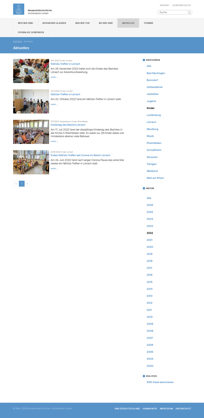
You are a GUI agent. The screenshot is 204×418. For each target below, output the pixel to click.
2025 (150, 212)
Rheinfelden (154, 143)
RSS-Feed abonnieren (160, 382)
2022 (150, 233)
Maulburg (152, 129)
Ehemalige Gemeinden (31, 32)
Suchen (189, 12)
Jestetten (153, 94)
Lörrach (151, 122)
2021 (149, 240)
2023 (150, 226)
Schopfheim (154, 150)
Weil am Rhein (155, 178)
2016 (149, 275)
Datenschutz (183, 408)
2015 (149, 282)
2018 (150, 261)
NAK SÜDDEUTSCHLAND (127, 408)
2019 (149, 254)
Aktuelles (128, 23)
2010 (150, 317)
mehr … (54, 77)
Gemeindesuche (181, 5)
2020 (150, 247)
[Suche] (174, 12)
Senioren (152, 157)
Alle (149, 66)
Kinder (151, 108)
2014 (150, 289)
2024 (150, 219)
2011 (149, 310)
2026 (150, 205)
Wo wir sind (106, 23)
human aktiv (150, 408)
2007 (150, 338)
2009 (150, 324)
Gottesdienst (155, 87)
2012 (149, 303)
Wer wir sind (25, 23)
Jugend (151, 101)
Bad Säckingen (156, 73)
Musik (150, 136)
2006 (150, 345)
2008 (150, 331)
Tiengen (152, 164)
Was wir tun (82, 23)
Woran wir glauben (54, 23)
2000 (150, 366)
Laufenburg (154, 115)
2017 (149, 268)
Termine (148, 23)
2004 (150, 359)
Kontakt (164, 5)
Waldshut (152, 171)
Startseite (17, 42)
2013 (149, 296)
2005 (150, 352)
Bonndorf (152, 80)
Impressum (166, 408)
